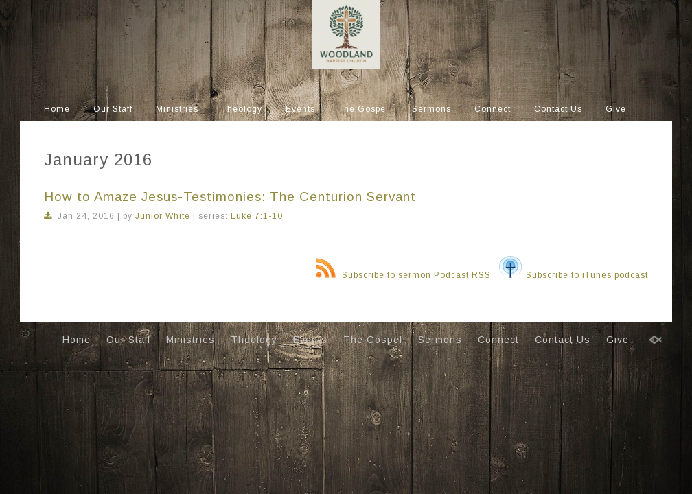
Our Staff (112, 109)
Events (300, 109)
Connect (492, 109)
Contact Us (558, 109)
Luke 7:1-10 (257, 216)
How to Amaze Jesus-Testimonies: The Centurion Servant (230, 196)
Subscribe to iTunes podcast (573, 275)
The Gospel (363, 109)
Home (57, 109)
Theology (242, 109)
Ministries (177, 109)
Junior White (162, 216)
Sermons (431, 109)
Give (616, 109)
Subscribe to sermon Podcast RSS (403, 275)
